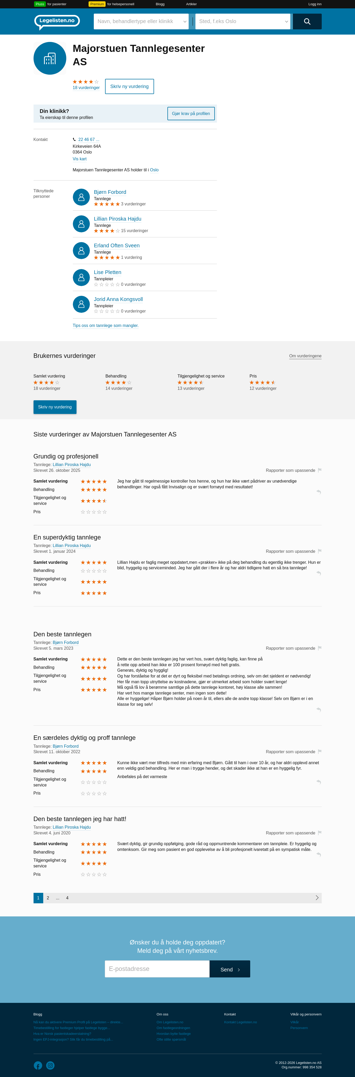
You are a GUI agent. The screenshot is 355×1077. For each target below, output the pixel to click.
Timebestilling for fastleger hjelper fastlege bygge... (72, 1026)
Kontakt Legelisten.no (240, 1020)
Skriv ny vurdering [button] (126, 85)
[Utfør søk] (307, 21)
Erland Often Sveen (117, 244)
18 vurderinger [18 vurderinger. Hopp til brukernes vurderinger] (86, 87)
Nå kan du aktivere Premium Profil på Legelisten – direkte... (78, 1020)
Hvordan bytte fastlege (174, 1032)
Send (227, 968)
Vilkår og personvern (305, 1012)
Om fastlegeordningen (173, 1026)
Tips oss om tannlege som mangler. (106, 323)
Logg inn (315, 4)
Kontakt (230, 1012)
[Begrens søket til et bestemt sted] (242, 21)
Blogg (160, 4)
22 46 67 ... (88, 137)
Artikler (191, 4)
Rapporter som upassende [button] (290, 468)
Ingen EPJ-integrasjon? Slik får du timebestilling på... (73, 1038)
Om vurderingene (305, 354)
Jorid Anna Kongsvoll (118, 297)
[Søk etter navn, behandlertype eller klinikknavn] (141, 21)
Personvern (299, 1026)
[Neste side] (317, 896)
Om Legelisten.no (170, 1020)
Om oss (162, 1012)
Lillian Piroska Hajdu (117, 217)
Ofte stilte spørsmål (171, 1038)
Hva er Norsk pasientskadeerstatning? (62, 1032)
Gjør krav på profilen (191, 112)
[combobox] (141, 21)
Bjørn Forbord (110, 190)
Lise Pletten (108, 271)
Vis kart (80, 157)
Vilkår (294, 1020)
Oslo (154, 168)
